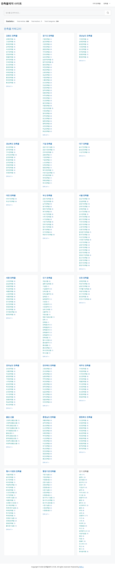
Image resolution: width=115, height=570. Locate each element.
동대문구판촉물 (84, 232)
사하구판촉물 (47, 217)
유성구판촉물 (10, 201)
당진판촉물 (46, 431)
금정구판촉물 (47, 199)
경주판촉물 (9, 150)
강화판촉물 (82, 281)
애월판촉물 (82, 381)
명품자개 (82, 498)
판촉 (44, 319)
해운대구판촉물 (48, 234)
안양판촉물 (46, 88)
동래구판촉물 (47, 209)
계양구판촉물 (83, 284)
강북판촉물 (82, 209)
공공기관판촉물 (48, 150)
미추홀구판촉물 (84, 289)
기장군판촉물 (47, 201)
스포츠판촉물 (10, 492)
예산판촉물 (46, 448)
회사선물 (46, 353)
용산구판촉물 (83, 258)
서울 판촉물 (84, 195)
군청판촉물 (46, 485)
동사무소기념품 (48, 498)
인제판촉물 (9, 62)
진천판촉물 (82, 441)
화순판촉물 (9, 404)
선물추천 (46, 312)
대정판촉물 (82, 371)
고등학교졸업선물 (12, 420)
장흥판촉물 (9, 399)
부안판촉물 (46, 381)
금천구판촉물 (83, 224)
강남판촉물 (82, 201)
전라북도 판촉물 (49, 365)
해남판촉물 (9, 402)
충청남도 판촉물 (49, 417)
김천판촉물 (9, 157)
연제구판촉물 (47, 224)
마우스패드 (82, 492)
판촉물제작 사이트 (11, 3)
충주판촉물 (82, 448)
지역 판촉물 (97, 3)
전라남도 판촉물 (12, 365)
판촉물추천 (46, 335)
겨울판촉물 (9, 474)
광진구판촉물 (83, 219)
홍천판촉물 (9, 77)
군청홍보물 (46, 487)
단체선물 (46, 291)
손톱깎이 (82, 515)
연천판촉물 (46, 98)
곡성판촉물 (9, 374)
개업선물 (46, 281)
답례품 (45, 296)
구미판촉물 (9, 152)
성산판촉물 (82, 376)
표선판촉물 (82, 392)
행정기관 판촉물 (49, 471)
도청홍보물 (46, 495)
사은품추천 (46, 307)
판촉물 (108, 3)
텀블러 (81, 541)
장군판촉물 (9, 304)
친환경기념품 (10, 518)
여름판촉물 (9, 500)
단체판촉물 (46, 165)
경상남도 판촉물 (85, 35)
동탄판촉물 (46, 65)
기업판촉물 (46, 160)
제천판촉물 (82, 436)
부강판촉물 (9, 289)
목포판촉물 (9, 387)
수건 (80, 518)
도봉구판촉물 (83, 229)
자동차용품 (82, 533)
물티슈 (81, 503)
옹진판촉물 (82, 296)
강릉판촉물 (9, 39)
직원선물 (46, 314)
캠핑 (80, 536)
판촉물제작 (46, 332)
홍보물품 (46, 345)
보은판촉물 (82, 425)
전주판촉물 (46, 397)
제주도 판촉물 (84, 365)
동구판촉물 (46, 206)
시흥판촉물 (46, 80)
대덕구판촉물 (10, 199)
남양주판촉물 (47, 59)
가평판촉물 (46, 39)
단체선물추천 (47, 294)
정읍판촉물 (46, 399)
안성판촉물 (46, 85)
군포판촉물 (46, 54)
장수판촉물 (46, 394)
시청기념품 (46, 505)
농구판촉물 (9, 480)
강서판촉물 (82, 214)
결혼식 (81, 477)
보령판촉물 (46, 433)
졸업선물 (9, 433)
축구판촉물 (9, 513)
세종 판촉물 (11, 278)
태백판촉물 (9, 72)
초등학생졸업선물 (12, 443)
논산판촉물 (46, 428)
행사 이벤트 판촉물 (13, 471)
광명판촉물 (46, 49)
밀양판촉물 (82, 44)
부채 (80, 510)
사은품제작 (46, 304)
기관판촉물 (46, 157)
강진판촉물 (9, 369)
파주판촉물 (46, 116)
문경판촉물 (9, 160)
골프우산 (82, 482)
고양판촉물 (46, 44)
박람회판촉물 (10, 485)
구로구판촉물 (83, 222)
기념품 (45, 286)
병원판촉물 (46, 168)
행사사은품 (46, 340)
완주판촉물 (46, 387)
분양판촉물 (9, 490)
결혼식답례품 (47, 284)
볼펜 (80, 508)
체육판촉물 (9, 510)
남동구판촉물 (83, 286)
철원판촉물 (9, 67)
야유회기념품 (10, 498)
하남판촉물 (46, 129)
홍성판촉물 (46, 459)
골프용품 (82, 480)
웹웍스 (81, 567)
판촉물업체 (46, 327)
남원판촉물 (46, 376)
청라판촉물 (46, 113)
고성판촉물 (9, 41)
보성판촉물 (9, 389)
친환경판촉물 (10, 521)
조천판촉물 (82, 387)
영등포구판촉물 (84, 255)
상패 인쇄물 (46, 309)
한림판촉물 (82, 397)
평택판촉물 (46, 123)
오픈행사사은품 (11, 503)
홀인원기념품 (10, 526)
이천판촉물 (46, 111)
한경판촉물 (82, 394)
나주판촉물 (9, 381)
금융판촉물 (46, 155)
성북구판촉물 (83, 247)
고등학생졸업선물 (12, 423)
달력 (80, 490)
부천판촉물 (46, 67)
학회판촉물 (46, 180)
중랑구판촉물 (83, 265)
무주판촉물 (46, 379)
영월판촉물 (9, 57)
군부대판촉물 (47, 152)
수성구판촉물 (83, 152)
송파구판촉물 (83, 250)
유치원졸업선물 (11, 431)
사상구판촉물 (47, 214)
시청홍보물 (46, 510)
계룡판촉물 (46, 420)
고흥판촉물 (9, 371)
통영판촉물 (82, 57)
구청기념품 (46, 474)
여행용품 (82, 526)
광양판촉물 (9, 376)
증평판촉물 (82, 438)
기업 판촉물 (47, 143)
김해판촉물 (82, 41)
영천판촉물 (9, 170)
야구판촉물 (9, 495)
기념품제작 (46, 289)
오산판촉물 (46, 100)
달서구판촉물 (83, 147)
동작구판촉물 (83, 234)
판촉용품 (46, 337)
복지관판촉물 (47, 170)
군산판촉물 (46, 371)
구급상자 (82, 487)
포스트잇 (82, 544)
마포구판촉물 (83, 237)
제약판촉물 (46, 178)
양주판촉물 (46, 90)
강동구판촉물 (83, 204)
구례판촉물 (9, 379)
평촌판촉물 (46, 121)
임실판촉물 (46, 392)
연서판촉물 (9, 302)
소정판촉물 (9, 294)
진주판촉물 (82, 52)
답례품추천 (46, 299)
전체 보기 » (9, 86)
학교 (80, 546)
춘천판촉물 (9, 70)
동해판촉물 (9, 44)
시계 (80, 521)
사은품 (45, 302)
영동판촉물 (82, 428)
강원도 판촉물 (11, 35)
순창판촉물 (46, 384)
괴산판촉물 (82, 420)
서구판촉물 (46, 219)
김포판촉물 (46, 57)
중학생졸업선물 (11, 438)
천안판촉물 (46, 451)
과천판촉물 (46, 47)
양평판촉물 (46, 93)
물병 (80, 500)
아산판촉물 (46, 443)
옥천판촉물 (82, 431)
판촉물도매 (46, 325)
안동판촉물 (9, 165)
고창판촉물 (46, 369)
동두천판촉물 (47, 62)
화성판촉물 (46, 131)
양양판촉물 (9, 54)
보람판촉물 (9, 286)
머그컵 (81, 495)
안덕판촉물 (82, 379)
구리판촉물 (46, 52)
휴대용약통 (82, 551)
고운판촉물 (9, 281)
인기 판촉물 (47, 278)
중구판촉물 (46, 229)
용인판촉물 (46, 103)
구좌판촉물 (82, 369)
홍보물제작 (46, 343)
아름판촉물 (9, 296)
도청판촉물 (46, 492)
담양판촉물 (9, 384)
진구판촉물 (46, 232)
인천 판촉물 (84, 278)
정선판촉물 (9, 65)
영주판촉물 (9, 168)
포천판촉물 (46, 126)
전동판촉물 (9, 307)
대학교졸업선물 (11, 425)
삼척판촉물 (9, 47)
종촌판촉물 (9, 314)
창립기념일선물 (48, 317)
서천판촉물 (46, 441)
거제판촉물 (82, 39)
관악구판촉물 (83, 217)
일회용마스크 (83, 531)
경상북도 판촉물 (12, 143)
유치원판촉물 (47, 175)
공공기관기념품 (48, 147)
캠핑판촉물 (9, 523)
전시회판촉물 (10, 505)
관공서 (81, 485)
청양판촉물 (46, 454)
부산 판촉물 (47, 195)
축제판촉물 (9, 515)
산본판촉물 (46, 72)
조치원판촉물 (10, 312)
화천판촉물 (9, 80)
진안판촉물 (46, 402)
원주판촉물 (9, 59)
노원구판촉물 (83, 227)
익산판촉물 (46, 389)
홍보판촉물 (46, 348)
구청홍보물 (46, 480)
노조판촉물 (46, 162)
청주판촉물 (82, 446)
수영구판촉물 (47, 222)
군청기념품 (46, 482)
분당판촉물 (46, 70)
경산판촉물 (9, 147)
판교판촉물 (46, 118)
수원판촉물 (46, 77)
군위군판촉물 (10, 155)
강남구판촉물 (83, 199)
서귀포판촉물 (83, 374)
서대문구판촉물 (84, 240)
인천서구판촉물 (84, 299)
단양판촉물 (82, 423)
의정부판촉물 (47, 108)
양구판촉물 (9, 52)
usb (80, 474)
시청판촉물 (46, 508)
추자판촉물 (82, 389)
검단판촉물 (46, 41)
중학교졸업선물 (11, 436)
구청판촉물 (46, 477)
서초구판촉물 (83, 242)
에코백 (81, 523)
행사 (80, 549)
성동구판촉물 (83, 245)
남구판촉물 (46, 204)
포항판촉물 (9, 173)
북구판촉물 (46, 211)
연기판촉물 (46, 446)
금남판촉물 (9, 284)
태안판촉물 (46, 456)
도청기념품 (46, 490)
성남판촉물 (46, 75)
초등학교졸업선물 (12, 441)
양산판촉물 (82, 49)
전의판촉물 (9, 309)
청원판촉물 (82, 443)
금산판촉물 (46, 425)
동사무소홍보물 (48, 503)
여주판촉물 (46, 95)
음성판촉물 (82, 433)
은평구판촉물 (83, 260)
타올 (80, 539)
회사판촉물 (46, 183)
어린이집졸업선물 (12, 428)
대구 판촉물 (84, 143)
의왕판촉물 (46, 106)
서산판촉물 (46, 438)
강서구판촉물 (83, 211)
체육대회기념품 (11, 508)
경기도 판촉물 (48, 35)
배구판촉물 (9, 487)
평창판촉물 (9, 75)
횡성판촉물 (9, 83)
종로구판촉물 (83, 263)
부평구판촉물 (83, 291)
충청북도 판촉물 (85, 417)
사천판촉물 (82, 47)
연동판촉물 (9, 299)
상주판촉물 (9, 162)
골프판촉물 (9, 477)
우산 (80, 528)
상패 (80, 513)
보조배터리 (82, 505)
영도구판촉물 (47, 227)
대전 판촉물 (11, 195)
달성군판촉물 (83, 150)
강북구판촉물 (83, 206)
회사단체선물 (47, 350)
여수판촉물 (9, 394)
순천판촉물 (9, 392)
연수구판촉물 (83, 294)
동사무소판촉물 (48, 500)
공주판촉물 (46, 423)
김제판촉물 (46, 374)
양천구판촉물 (83, 252)
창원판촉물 (82, 54)
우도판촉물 (82, 384)
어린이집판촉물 (48, 173)
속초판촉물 (9, 49)
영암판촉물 (9, 397)
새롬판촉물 (9, 291)
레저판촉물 (9, 482)
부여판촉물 (46, 436)
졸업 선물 (10, 417)
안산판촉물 (46, 83)
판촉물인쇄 (46, 330)
